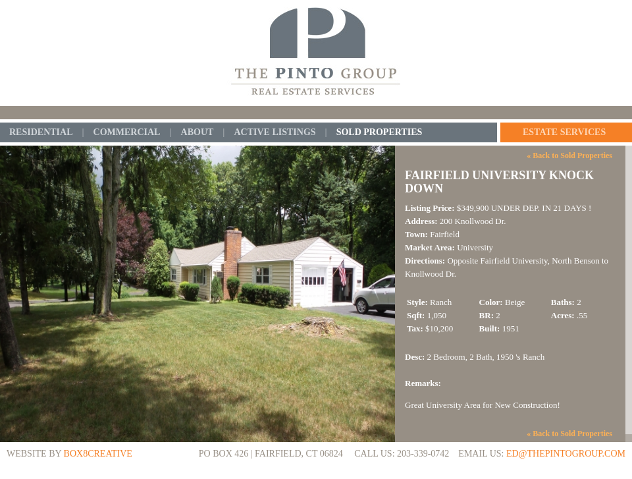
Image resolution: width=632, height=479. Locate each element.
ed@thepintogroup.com (565, 454)
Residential (40, 132)
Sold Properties (379, 132)
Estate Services (564, 132)
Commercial (127, 132)
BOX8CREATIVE (98, 454)
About (197, 132)
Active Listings (274, 132)
